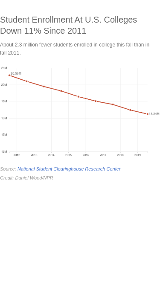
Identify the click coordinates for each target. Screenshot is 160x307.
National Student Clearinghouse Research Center (69, 168)
